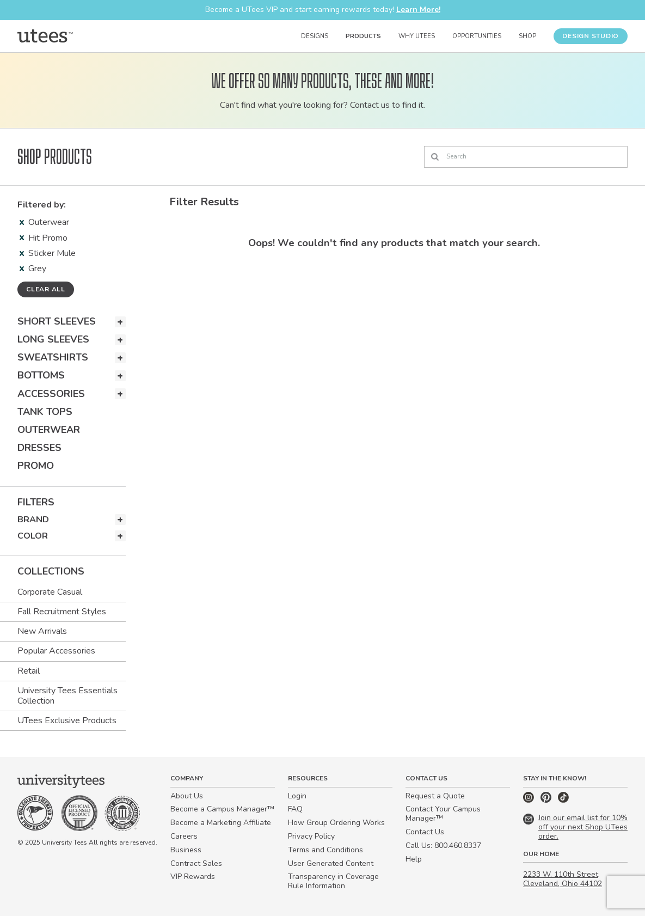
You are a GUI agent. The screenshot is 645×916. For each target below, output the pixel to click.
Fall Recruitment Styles (61, 612)
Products (363, 36)
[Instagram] (529, 800)
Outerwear (44, 222)
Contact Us (425, 832)
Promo (35, 465)
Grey (33, 268)
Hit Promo (43, 238)
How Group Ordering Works (336, 822)
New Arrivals (42, 631)
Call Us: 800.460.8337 (443, 845)
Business (185, 850)
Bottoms (41, 375)
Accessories (51, 393)
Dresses (39, 447)
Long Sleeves (53, 339)
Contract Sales (196, 863)
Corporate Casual (49, 592)
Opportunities (476, 36)
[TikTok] (563, 800)
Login (297, 796)
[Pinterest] (547, 800)
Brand (33, 520)
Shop (527, 36)
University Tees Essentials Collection (67, 696)
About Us (186, 796)
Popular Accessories (56, 651)
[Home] (45, 35)
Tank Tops (44, 411)
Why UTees (416, 36)
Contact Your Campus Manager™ (443, 813)
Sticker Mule (48, 253)
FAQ (295, 809)
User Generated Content (330, 863)
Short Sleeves (56, 321)
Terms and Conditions (325, 850)
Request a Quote (435, 796)
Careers (184, 836)
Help (414, 859)
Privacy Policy (311, 836)
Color (32, 536)
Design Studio (590, 36)
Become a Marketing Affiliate (220, 822)
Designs (314, 36)
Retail (28, 671)
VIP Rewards (192, 876)
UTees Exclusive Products (66, 720)
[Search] (526, 157)
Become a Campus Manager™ (222, 809)
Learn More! (418, 9)
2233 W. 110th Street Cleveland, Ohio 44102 (562, 879)
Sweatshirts (52, 357)
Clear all (45, 289)
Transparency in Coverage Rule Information (333, 881)
